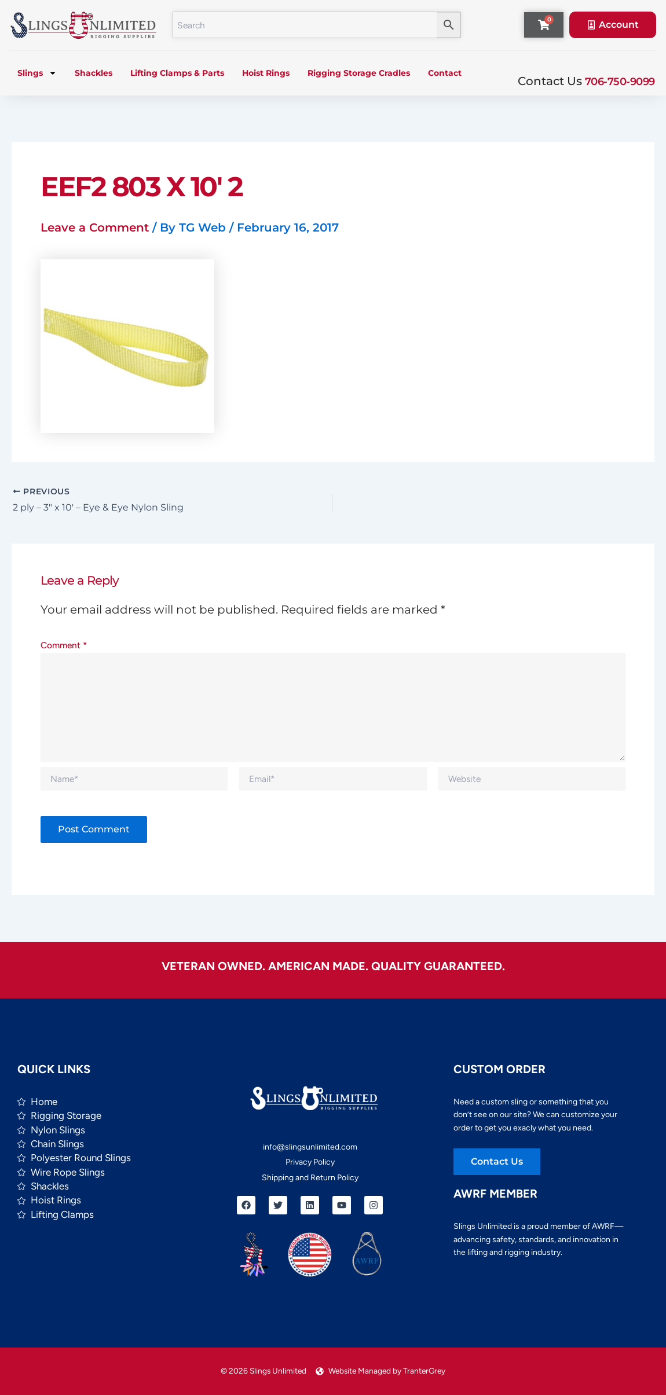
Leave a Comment (95, 227)
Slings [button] (37, 73)
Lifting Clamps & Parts (177, 73)
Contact (445, 73)
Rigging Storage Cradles (359, 73)
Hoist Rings (266, 73)
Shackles (93, 73)
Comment (64, 645)
